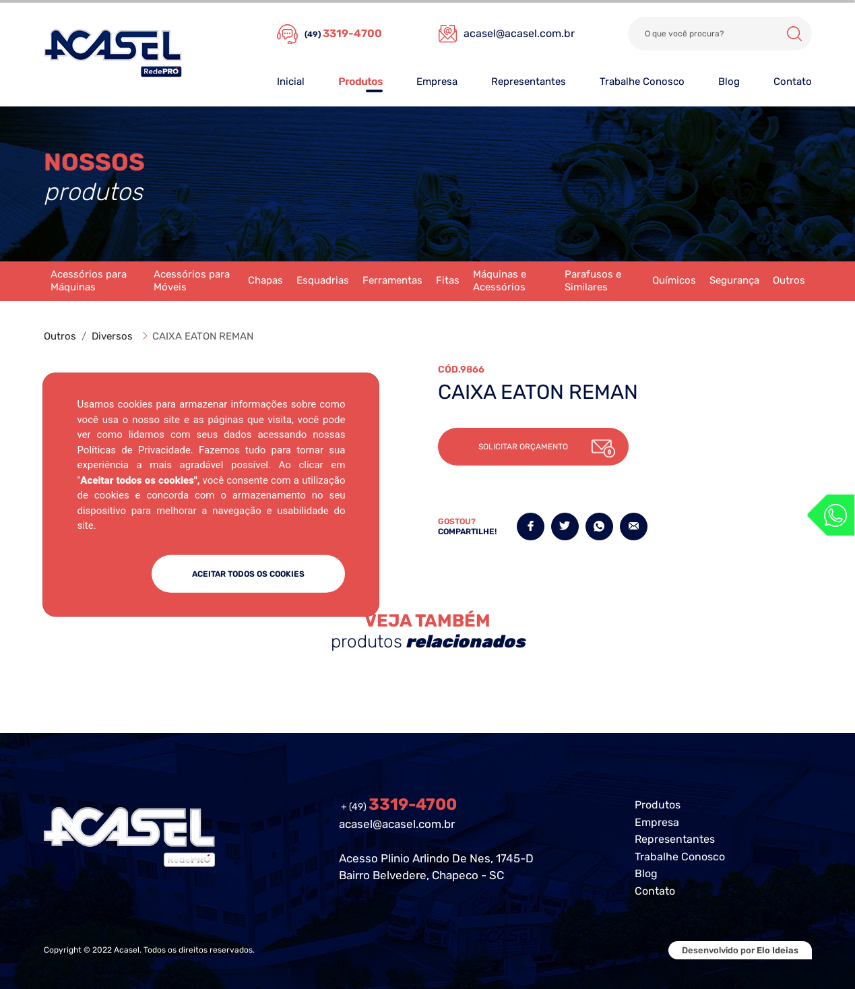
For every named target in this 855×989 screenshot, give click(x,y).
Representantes (528, 81)
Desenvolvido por (740, 950)
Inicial (291, 81)
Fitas (448, 280)
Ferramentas (392, 280)
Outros (789, 280)
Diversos (112, 336)
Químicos (674, 280)
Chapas (265, 280)
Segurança (734, 280)
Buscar (794, 34)
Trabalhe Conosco (642, 81)
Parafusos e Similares (593, 281)
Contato (792, 81)
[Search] (720, 34)
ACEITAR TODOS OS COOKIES (248, 573)
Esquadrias (322, 280)
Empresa (436, 81)
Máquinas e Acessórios (499, 281)
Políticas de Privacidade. (135, 449)
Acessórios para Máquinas (89, 281)
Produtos (360, 81)
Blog (729, 81)
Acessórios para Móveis (192, 281)
